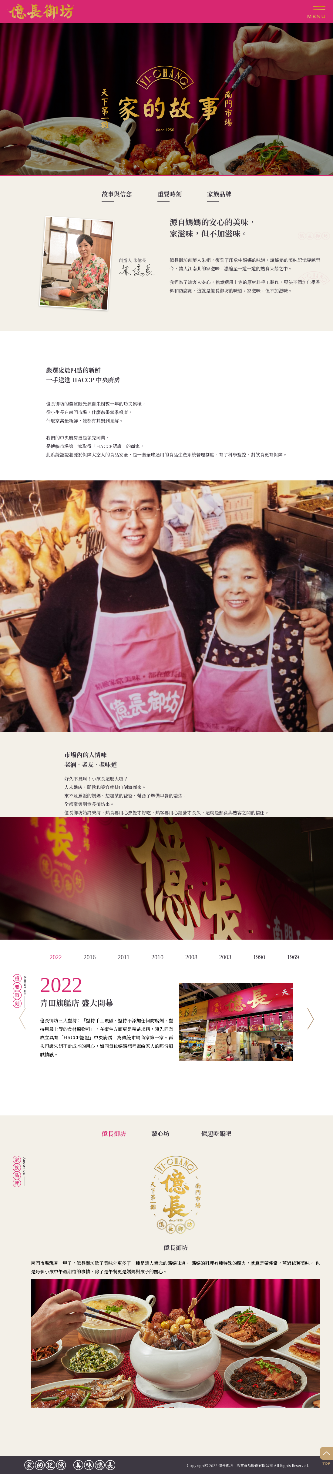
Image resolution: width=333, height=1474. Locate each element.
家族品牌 (219, 193)
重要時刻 (169, 193)
